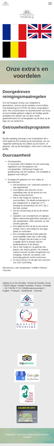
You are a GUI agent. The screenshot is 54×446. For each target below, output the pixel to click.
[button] (50, 3)
